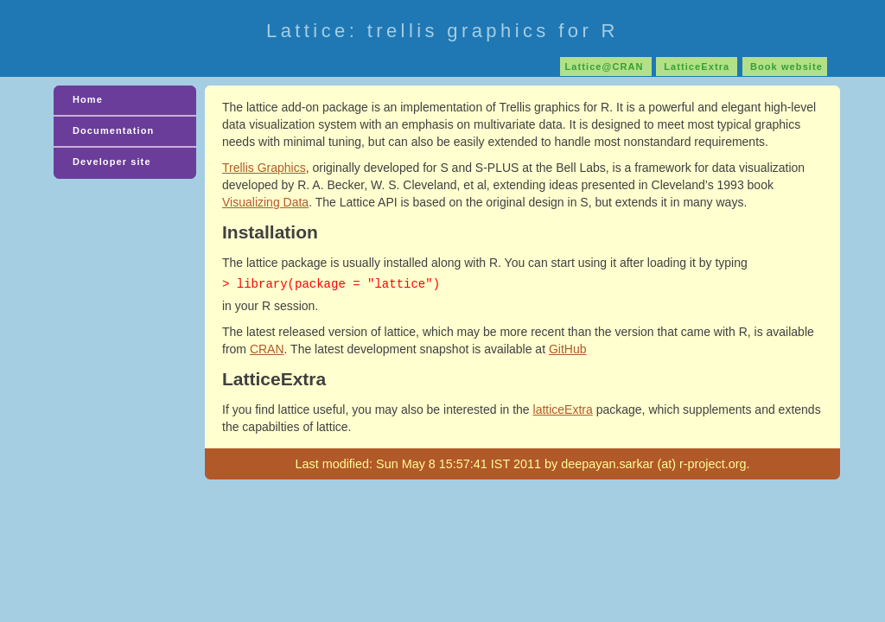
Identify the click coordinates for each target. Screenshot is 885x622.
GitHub (568, 349)
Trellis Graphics (264, 168)
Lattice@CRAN (605, 66)
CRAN (267, 349)
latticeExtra (563, 409)
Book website (785, 66)
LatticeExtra (696, 66)
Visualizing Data (265, 202)
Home (88, 99)
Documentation (113, 130)
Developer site (112, 161)
